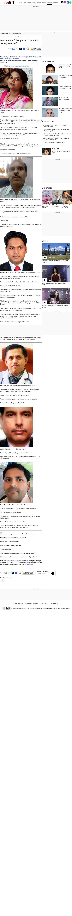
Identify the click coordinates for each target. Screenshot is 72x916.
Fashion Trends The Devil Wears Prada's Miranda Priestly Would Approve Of (58, 134)
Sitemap (45, 608)
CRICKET (39, 2)
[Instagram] (65, 2)
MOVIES (34, 2)
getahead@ (13, 561)
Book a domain (28, 603)
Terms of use (61, 608)
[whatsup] (70, 2)
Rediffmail (35, 603)
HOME (20, 2)
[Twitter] (62, 2)
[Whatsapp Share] (17, 48)
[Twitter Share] (20, 48)
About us (55, 608)
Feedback (49, 608)
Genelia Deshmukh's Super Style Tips (54, 142)
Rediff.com (29, 564)
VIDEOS (45, 241)
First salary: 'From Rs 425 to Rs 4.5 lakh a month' (65, 66)
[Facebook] (67, 2)
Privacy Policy (38, 608)
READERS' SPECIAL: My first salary (16, 66)
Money (41, 603)
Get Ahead (6, 36)
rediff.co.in (20, 561)
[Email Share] (13, 48)
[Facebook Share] (24, 48)
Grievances (67, 608)
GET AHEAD (49, 2)
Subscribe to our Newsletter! (43, 571)
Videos (46, 603)
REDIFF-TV (55, 2)
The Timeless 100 (54, 603)
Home (1, 36)
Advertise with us (25, 608)
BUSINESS (29, 2)
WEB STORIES (47, 188)
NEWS (24, 2)
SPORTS (44, 2)
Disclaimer (32, 608)
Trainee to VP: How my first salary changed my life (65, 110)
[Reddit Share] (27, 48)
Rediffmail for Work (18, 603)
